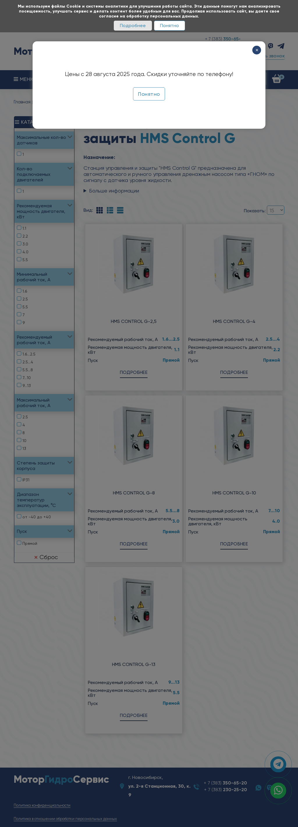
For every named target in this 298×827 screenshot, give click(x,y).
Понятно (169, 25)
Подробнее (133, 25)
